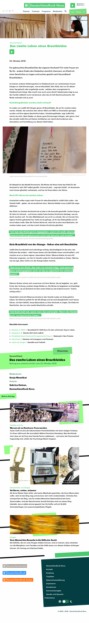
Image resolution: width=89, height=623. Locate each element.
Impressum (51, 583)
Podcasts (35, 11)
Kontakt (49, 569)
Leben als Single (18, 342)
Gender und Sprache (54, 594)
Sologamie (16, 333)
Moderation (57, 11)
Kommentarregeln (53, 591)
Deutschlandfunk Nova (55, 566)
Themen (26, 11)
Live (72, 12)
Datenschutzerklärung (55, 580)
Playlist (78, 12)
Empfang (50, 573)
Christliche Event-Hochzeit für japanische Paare (31, 336)
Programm (46, 11)
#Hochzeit (16, 339)
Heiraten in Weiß (18, 330)
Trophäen (50, 576)
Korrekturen (51, 587)
